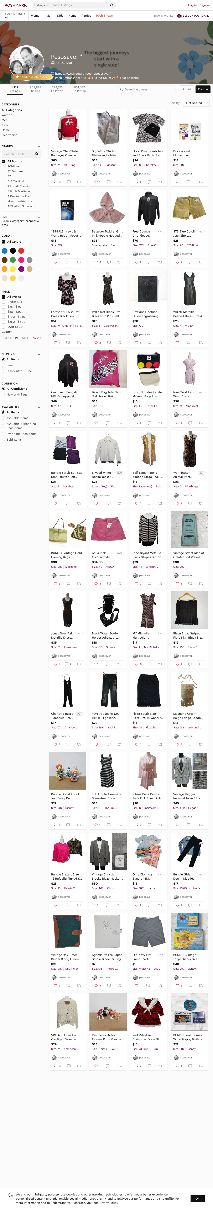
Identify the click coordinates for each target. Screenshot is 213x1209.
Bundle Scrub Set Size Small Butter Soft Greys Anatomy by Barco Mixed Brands (66, 475)
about (187, 89)
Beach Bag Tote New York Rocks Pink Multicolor (106, 394)
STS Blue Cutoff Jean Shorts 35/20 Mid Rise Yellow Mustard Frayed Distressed (184, 234)
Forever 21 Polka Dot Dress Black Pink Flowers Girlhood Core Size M (66, 314)
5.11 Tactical (13, 181)
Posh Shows (104, 15)
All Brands (12, 161)
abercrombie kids (17, 201)
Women (36, 15)
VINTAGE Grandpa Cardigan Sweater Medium (63, 1037)
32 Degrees (13, 171)
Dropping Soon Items (19, 434)
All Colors (11, 242)
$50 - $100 (13, 312)
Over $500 (12, 327)
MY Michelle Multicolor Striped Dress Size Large (142, 636)
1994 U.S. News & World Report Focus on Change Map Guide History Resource (67, 234)
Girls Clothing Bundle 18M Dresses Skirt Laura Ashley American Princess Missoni (142, 877)
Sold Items (12, 439)
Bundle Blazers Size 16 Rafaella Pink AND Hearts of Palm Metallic (65, 877)
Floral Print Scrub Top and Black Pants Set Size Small (148, 153)
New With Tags (14, 394)
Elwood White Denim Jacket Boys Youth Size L (103, 475)
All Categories (12, 110)
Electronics (9, 135)
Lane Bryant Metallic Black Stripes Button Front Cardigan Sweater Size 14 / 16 (147, 555)
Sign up (205, 5)
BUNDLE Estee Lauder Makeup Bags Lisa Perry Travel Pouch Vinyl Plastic (148, 394)
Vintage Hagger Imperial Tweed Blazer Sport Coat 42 (188, 796)
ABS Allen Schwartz (18, 206)
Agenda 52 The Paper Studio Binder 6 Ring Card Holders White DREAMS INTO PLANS (107, 957)
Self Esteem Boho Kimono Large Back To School (148, 475)
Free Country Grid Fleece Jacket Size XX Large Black (143, 234)
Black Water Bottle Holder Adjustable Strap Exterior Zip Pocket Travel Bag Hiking (105, 636)
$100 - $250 (13, 317)
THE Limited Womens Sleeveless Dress (107, 796)
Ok (197, 1198)
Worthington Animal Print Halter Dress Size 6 (182, 475)
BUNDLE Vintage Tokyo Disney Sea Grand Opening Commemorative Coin (188, 957)
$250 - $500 (14, 322)
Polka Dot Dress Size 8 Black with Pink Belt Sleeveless (107, 314)
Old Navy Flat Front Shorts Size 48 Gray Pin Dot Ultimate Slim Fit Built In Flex (143, 957)
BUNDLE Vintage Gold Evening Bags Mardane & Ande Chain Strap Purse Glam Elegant (66, 555)
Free (7, 365)
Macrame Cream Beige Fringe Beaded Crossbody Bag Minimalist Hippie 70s (188, 716)
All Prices (11, 297)
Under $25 (12, 302)
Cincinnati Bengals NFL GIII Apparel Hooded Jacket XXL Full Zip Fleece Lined (65, 394)
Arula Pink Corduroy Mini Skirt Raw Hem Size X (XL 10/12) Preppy (102, 555)
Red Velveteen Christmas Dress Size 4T (147, 1037)
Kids (60, 15)
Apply (37, 337)
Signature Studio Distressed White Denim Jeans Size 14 (106, 153)
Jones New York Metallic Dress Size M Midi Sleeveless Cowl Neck (62, 636)
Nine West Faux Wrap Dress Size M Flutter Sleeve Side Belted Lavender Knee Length (184, 394)
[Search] (78, 5)
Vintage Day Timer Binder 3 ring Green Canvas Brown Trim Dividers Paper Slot (65, 957)
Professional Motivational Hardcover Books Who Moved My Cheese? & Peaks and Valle (188, 153)
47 (6, 176)
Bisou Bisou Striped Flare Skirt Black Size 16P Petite (188, 636)
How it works (164, 15)
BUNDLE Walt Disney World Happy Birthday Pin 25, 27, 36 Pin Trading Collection (188, 1037)
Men (49, 15)
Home (72, 15)
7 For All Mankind (17, 186)
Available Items (15, 418)
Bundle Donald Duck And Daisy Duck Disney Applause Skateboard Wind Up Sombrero (65, 796)
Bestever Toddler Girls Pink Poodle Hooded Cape (107, 234)
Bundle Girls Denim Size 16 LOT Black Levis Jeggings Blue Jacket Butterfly (184, 877)
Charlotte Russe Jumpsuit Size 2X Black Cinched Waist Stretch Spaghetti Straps (62, 716)
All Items (10, 359)
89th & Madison (16, 191)
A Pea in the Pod (16, 196)
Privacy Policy (108, 1203)
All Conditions (14, 389)
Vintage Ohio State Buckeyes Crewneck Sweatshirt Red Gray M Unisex (65, 153)
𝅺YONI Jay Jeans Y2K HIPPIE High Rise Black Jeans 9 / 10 (105, 716)
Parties (86, 15)
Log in (192, 5)
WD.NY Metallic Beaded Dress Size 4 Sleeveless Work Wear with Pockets (188, 314)
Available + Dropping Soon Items (19, 426)
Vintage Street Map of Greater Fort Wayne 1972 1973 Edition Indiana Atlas (188, 555)
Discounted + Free (17, 371)
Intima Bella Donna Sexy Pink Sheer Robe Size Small (148, 796)
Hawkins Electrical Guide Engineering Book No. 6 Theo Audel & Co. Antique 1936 (147, 314)
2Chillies (11, 166)
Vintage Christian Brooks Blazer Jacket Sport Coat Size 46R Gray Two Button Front (107, 877)
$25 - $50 (11, 307)
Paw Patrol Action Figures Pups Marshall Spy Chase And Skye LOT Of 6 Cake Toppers (107, 1037)
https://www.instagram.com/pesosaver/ (82, 73)
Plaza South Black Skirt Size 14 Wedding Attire (148, 716)
